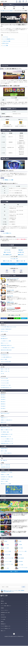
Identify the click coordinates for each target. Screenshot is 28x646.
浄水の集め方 (3, 406)
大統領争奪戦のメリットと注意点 (6, 472)
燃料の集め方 (3, 401)
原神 (7, 284)
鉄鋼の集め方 (3, 403)
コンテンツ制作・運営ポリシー (6, 605)
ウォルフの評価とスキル (7, 233)
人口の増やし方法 (21, 252)
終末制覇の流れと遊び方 (5, 479)
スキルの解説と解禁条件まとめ (6, 357)
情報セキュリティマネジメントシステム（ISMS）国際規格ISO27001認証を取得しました (13, 591)
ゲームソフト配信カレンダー (5, 628)
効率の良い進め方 (5, 43)
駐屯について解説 (4, 359)
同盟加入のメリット (4, 417)
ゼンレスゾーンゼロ (10, 290)
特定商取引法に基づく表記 (5, 612)
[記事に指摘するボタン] (21, 270)
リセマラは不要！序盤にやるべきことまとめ (8, 326)
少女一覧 (2, 373)
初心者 (14, 6)
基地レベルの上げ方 (7, 252)
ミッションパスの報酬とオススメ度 (7, 438)
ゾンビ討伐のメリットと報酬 (6, 340)
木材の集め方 (3, 399)
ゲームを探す (3, 619)
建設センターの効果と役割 (5, 464)
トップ (2, 598)
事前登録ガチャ (3, 623)
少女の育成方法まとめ (4, 354)
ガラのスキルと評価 (4, 378)
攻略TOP (4, 6)
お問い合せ (3, 614)
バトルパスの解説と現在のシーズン (7, 441)
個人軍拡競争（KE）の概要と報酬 (6, 476)
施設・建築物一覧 (4, 460)
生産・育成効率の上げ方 (7, 254)
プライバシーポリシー (4, 610)
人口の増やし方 (3, 336)
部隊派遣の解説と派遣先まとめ (6, 345)
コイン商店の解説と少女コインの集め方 (7, 347)
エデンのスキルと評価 (4, 380)
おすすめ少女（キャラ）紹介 (6, 385)
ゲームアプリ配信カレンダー (5, 626)
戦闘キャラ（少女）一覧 (5, 371)
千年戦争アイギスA (10, 302)
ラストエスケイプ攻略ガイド (8, 4)
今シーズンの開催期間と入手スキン (8, 39)
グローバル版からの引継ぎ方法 (6, 453)
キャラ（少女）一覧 (14, 258)
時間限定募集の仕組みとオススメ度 (7, 443)
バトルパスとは (5, 36)
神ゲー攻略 (2, 10)
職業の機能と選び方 (4, 338)
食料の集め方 (3, 397)
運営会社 (2, 601)
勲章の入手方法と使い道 (5, 413)
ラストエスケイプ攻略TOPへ (14, 264)
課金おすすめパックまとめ (5, 427)
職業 (14, 8)
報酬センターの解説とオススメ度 (6, 429)
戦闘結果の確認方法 (4, 448)
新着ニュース (3, 630)
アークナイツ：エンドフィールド (12, 278)
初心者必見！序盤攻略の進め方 (6, 329)
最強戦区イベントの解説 (5, 474)
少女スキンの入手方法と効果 (6, 361)
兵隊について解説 (4, 450)
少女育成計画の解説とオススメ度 (6, 434)
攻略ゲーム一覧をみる (14, 571)
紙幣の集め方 (3, 394)
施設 (4, 8)
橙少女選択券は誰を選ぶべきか (6, 387)
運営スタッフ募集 (4, 603)
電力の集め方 (3, 408)
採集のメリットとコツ (4, 343)
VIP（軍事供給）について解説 (8, 179)
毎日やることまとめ (4, 331)
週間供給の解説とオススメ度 (6, 436)
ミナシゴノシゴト (9, 295)
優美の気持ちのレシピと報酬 (6, 483)
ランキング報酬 (5, 45)
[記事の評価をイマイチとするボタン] (7, 270)
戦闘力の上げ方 (20, 254)
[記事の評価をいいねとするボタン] (14, 270)
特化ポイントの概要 (4, 481)
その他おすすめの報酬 (6, 41)
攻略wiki (2, 621)
